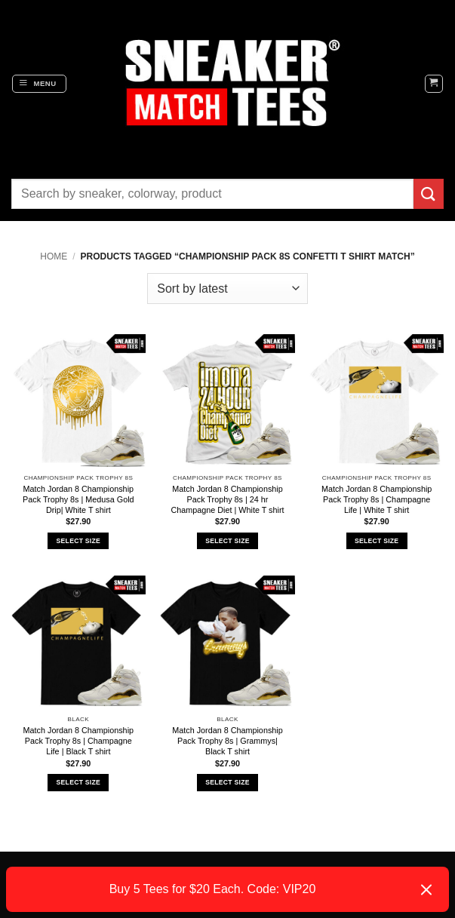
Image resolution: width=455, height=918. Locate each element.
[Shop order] (227, 288)
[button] (39, 84)
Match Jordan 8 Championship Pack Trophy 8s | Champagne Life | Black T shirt (78, 741)
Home (53, 256)
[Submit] (428, 193)
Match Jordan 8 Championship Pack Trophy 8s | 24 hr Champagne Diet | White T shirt (227, 499)
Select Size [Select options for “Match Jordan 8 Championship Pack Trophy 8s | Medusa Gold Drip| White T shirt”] (78, 541)
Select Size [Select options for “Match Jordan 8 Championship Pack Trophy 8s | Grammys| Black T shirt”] (227, 782)
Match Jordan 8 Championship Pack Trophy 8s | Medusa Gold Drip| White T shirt (78, 499)
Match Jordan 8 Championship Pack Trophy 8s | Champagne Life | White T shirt (376, 499)
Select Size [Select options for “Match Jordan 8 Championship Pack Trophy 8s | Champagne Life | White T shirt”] (376, 541)
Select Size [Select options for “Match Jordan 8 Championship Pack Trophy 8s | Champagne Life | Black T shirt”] (78, 782)
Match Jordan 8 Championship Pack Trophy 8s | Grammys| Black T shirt (227, 741)
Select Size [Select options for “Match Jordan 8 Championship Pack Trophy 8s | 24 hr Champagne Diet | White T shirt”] (227, 541)
